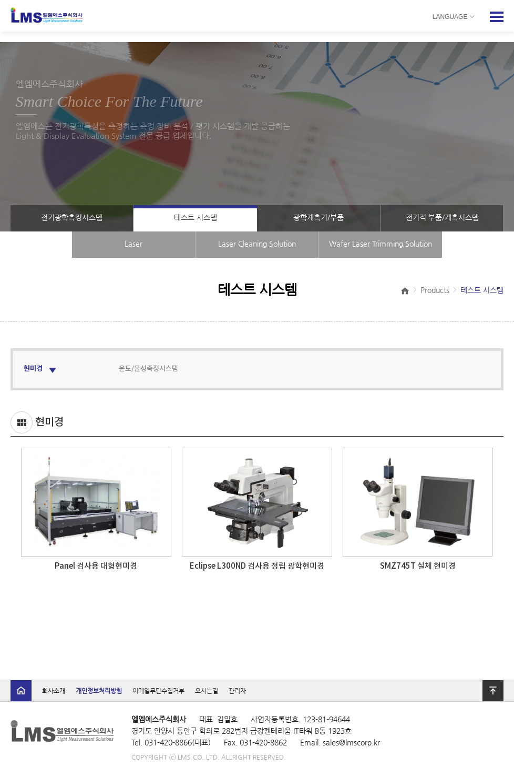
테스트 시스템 (195, 217)
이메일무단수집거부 (158, 690)
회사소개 (53, 690)
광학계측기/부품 (318, 217)
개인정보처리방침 (99, 690)
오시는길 (206, 690)
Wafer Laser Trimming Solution (380, 243)
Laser (133, 243)
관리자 (237, 690)
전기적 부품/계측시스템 (442, 217)
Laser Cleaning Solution (257, 243)
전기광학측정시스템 (71, 217)
